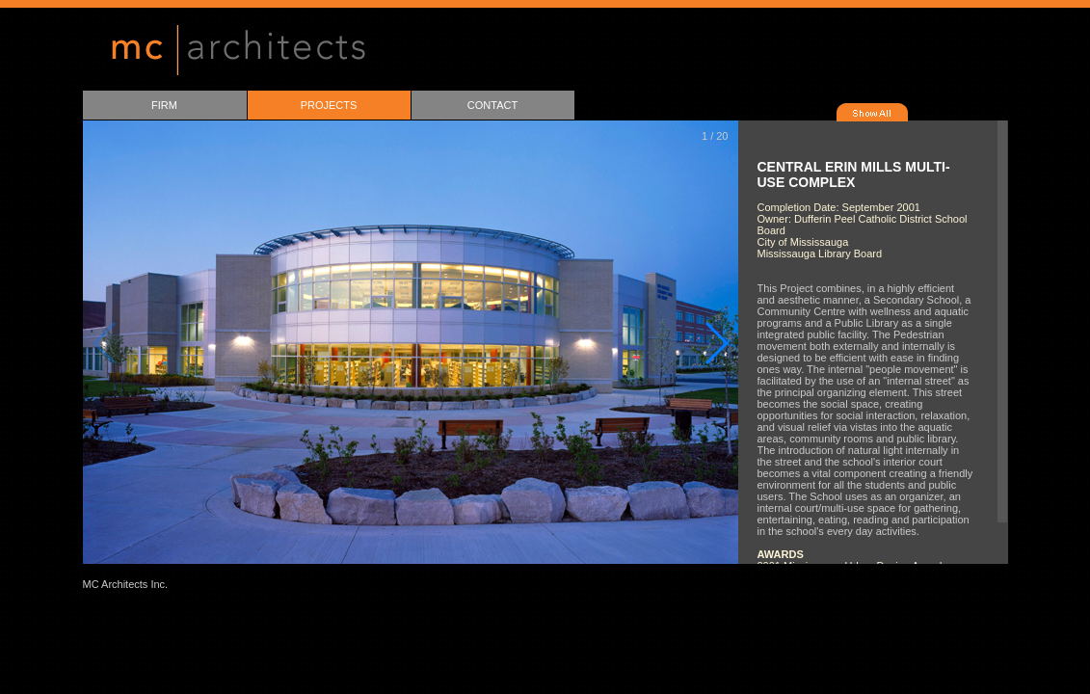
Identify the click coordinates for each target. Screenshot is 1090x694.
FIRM (164, 105)
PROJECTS (329, 105)
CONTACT (492, 105)
